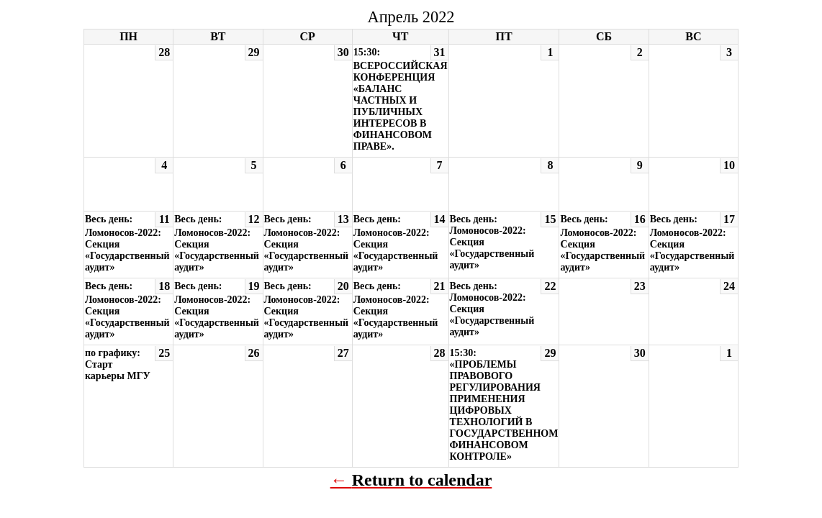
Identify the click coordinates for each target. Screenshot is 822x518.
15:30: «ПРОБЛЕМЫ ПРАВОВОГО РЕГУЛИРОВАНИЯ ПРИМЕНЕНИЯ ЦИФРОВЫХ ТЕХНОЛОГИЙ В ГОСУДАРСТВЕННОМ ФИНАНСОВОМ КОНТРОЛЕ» (504, 404)
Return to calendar (422, 480)
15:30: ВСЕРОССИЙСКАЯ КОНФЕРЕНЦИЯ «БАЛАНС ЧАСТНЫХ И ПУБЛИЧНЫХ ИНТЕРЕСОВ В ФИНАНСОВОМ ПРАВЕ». (400, 99)
